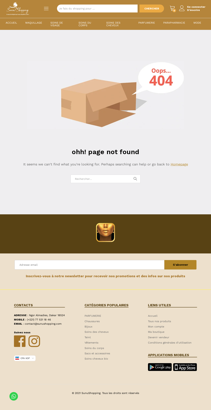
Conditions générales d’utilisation (170, 342)
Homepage (179, 164)
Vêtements (91, 342)
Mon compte (156, 326)
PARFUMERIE (146, 22)
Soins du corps (85, 24)
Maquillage (33, 22)
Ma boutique (156, 331)
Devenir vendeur (158, 337)
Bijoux (88, 326)
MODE (197, 22)
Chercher (151, 8)
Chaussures (92, 321)
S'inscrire (193, 10)
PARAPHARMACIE (174, 22)
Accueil (11, 22)
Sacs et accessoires (97, 353)
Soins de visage (56, 24)
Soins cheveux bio (96, 358)
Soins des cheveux (113, 24)
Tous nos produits (159, 321)
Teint (88, 337)
